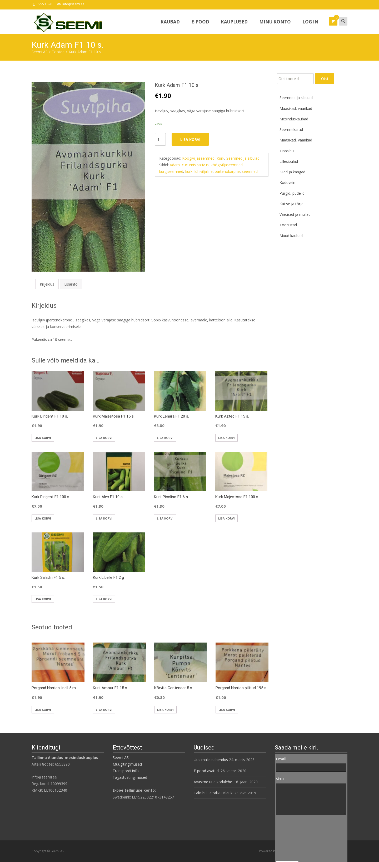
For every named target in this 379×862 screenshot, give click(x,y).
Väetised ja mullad (295, 214)
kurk (188, 171)
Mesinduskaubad (294, 118)
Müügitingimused (127, 764)
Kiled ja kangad (292, 171)
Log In (310, 26)
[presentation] (297, 838)
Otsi (324, 78)
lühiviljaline (204, 171)
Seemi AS (121, 757)
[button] (136, 89)
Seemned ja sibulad (243, 158)
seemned (250, 171)
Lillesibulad (289, 161)
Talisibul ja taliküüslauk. (213, 792)
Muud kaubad (291, 235)
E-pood (200, 26)
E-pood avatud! (207, 770)
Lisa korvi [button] (42, 438)
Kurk (220, 158)
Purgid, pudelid (292, 193)
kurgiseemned (171, 171)
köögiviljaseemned (227, 164)
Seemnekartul (291, 129)
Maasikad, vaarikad (296, 108)
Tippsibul (287, 150)
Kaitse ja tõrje (291, 203)
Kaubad (170, 26)
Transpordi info (126, 770)
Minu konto (275, 26)
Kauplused (234, 26)
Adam (175, 164)
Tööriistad (288, 224)
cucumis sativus (195, 164)
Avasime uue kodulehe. (213, 781)
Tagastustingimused (130, 777)
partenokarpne (227, 171)
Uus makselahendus (211, 759)
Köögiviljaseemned (198, 158)
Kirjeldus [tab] (47, 284)
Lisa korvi (190, 139)
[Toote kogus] (160, 139)
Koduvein (287, 182)
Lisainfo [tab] (71, 284)
